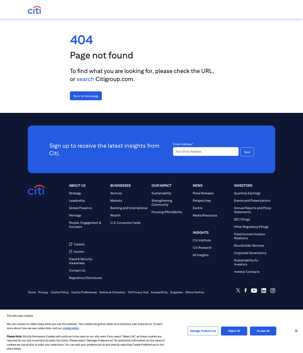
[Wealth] (129, 234)
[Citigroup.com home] (37, 208)
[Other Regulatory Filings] (253, 245)
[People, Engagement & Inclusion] (88, 243)
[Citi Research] (212, 266)
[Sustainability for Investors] (253, 281)
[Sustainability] (170, 212)
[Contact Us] (88, 289)
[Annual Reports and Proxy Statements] (253, 228)
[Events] (212, 226)
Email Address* (183, 154)
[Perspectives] (212, 219)
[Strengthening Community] (170, 221)
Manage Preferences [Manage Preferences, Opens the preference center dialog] (203, 331)
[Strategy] (88, 212)
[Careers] (88, 263)
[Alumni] (88, 270)
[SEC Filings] (253, 238)
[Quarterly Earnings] (253, 212)
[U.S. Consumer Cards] (129, 241)
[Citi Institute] (212, 259)
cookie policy (71, 328)
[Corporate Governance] (253, 271)
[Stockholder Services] (253, 264)
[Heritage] (88, 234)
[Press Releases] (212, 212)
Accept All (263, 331)
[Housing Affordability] (170, 230)
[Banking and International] (129, 226)
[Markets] (129, 219)
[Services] (129, 212)
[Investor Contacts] (253, 290)
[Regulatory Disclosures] (88, 296)
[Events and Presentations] (253, 219)
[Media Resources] (212, 234)
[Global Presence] (88, 226)
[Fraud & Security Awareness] (88, 279)
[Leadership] (88, 219)
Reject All (234, 331)
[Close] (296, 330)
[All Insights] (212, 273)
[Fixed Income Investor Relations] (253, 254)
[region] (151, 331)
